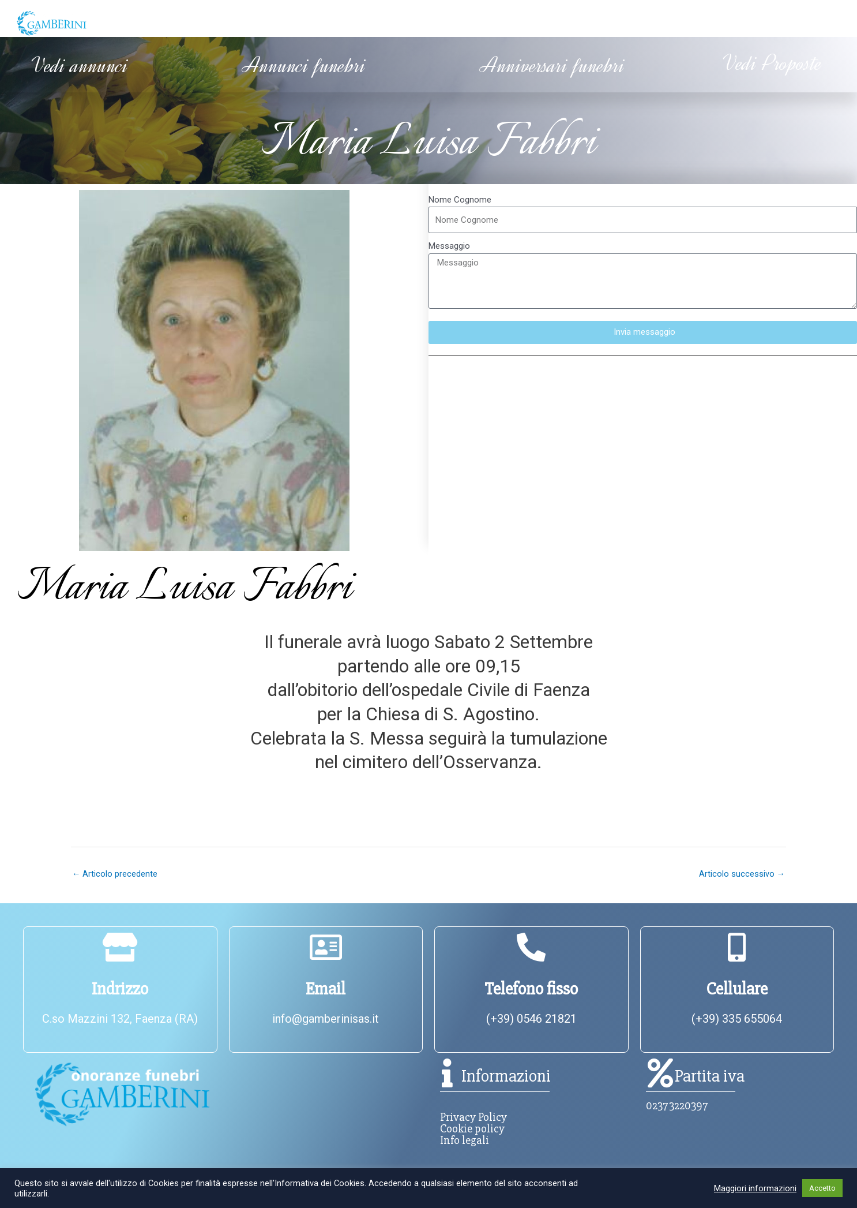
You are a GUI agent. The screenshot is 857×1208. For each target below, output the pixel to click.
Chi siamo (201, 23)
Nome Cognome (459, 199)
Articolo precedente (115, 874)
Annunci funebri (304, 65)
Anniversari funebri (553, 65)
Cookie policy (472, 1129)
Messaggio (449, 246)
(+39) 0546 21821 (531, 1019)
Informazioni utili (401, 23)
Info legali (464, 1141)
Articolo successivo (741, 874)
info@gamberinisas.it (325, 1019)
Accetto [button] (822, 1188)
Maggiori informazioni (755, 1188)
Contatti (764, 23)
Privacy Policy (473, 1117)
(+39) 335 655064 (736, 1019)
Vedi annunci (80, 65)
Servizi (599, 23)
